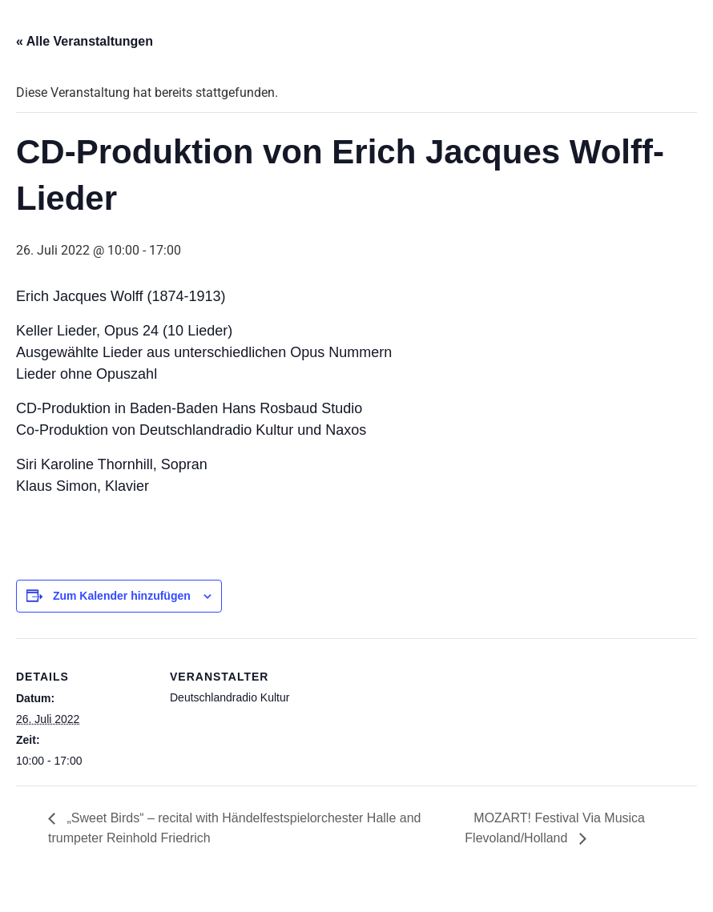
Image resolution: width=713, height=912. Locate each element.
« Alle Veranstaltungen (84, 41)
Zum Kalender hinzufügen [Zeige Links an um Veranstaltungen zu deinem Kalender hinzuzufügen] (122, 595)
